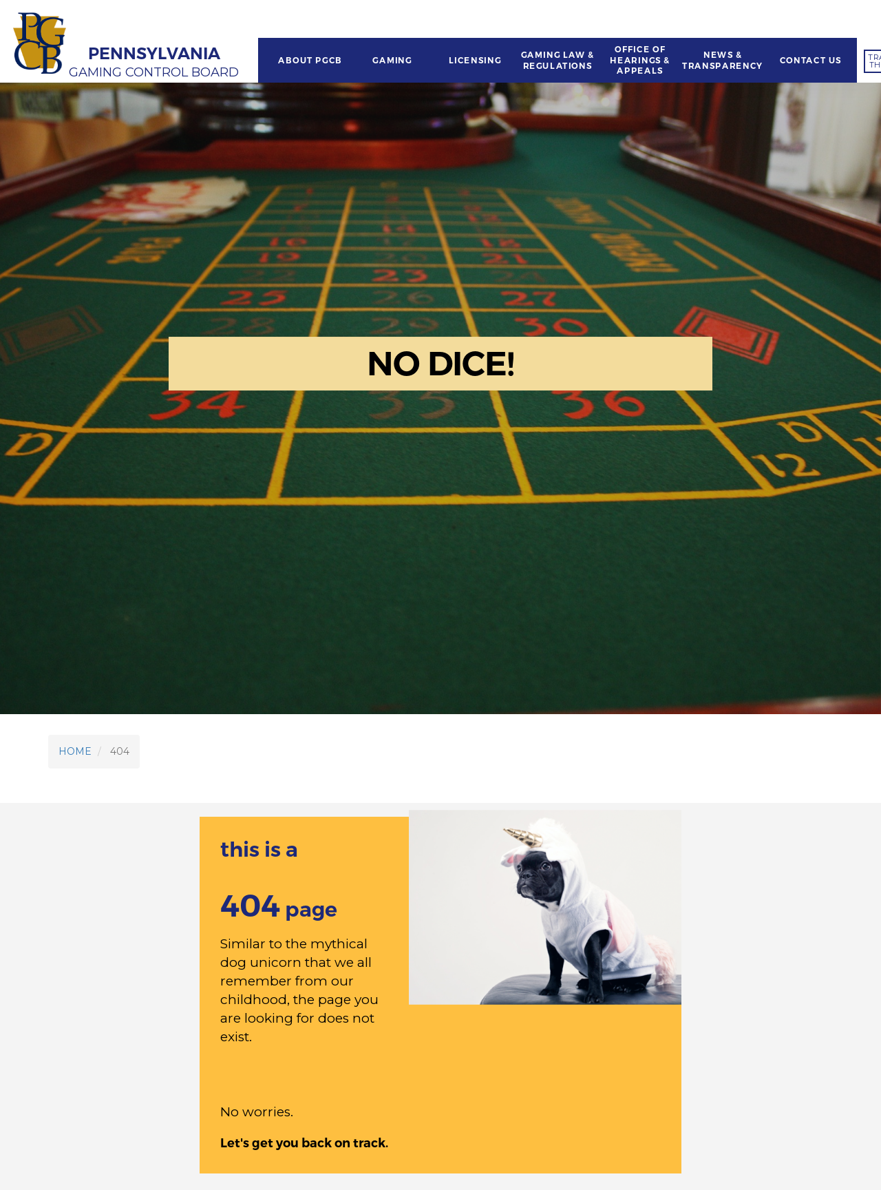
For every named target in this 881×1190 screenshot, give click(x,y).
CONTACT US (811, 60)
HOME (75, 751)
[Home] (41, 44)
